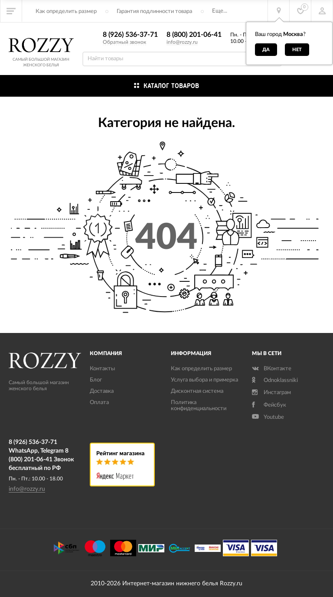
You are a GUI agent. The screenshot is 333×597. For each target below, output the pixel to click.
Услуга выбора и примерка (204, 380)
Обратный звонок (124, 42)
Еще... (219, 11)
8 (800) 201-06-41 (194, 34)
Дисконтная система (197, 391)
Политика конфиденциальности (198, 405)
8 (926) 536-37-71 (130, 34)
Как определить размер (66, 11)
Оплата (99, 402)
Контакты (102, 369)
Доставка (102, 391)
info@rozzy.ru (182, 42)
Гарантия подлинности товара (154, 11)
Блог (96, 380)
